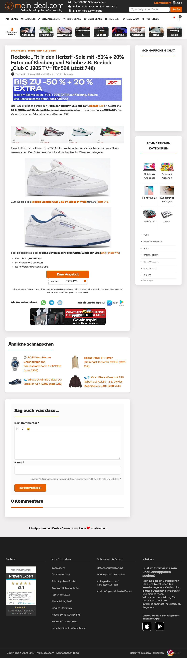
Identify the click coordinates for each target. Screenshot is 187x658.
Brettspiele (149, 268)
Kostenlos (152, 19)
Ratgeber (114, 19)
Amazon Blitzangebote (65, 588)
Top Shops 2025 (60, 594)
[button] (17, 429)
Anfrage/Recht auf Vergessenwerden (107, 583)
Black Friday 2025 (61, 601)
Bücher (147, 275)
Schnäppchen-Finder (63, 581)
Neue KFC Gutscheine (64, 621)
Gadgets (30, 19)
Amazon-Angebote (153, 241)
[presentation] (17, 429)
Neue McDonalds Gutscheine (68, 628)
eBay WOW (133, 19)
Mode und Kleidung (42, 51)
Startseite (18, 51)
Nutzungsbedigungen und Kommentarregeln (64, 479)
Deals (14, 19)
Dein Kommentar (26, 423)
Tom (15, 74)
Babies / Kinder (151, 255)
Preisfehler (173, 590)
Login (177, 2)
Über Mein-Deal (60, 574)
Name (19, 462)
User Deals (95, 19)
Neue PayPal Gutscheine (65, 614)
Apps (146, 248)
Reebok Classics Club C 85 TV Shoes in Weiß (59, 201)
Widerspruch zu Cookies (111, 574)
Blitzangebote (51, 19)
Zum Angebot (68, 274)
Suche (176, 9)
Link (101, 105)
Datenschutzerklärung (110, 568)
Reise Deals (73, 19)
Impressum (58, 568)
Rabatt (93, 105)
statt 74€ (103, 201)
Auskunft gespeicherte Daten (114, 591)
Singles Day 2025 (61, 608)
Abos (146, 235)
